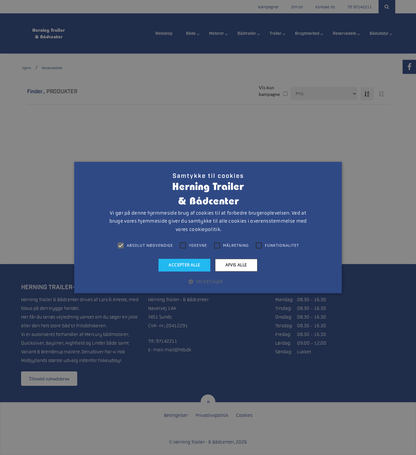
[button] (207, 281)
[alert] (208, 227)
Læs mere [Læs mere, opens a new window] (231, 229)
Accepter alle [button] (184, 265)
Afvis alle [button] (236, 265)
